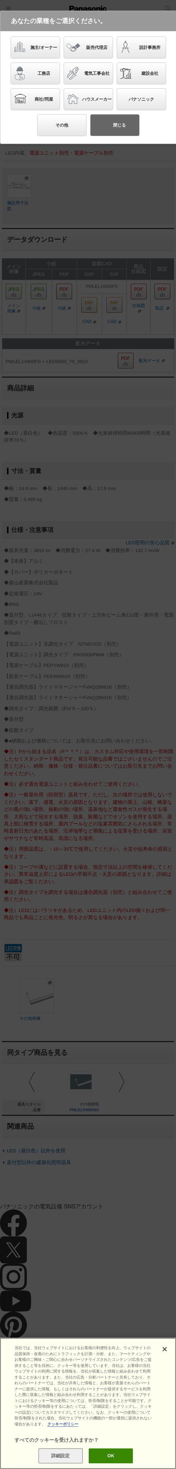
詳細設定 (60, 1455)
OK (111, 1455)
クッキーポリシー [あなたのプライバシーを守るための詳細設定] (62, 1424)
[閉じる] (164, 1349)
